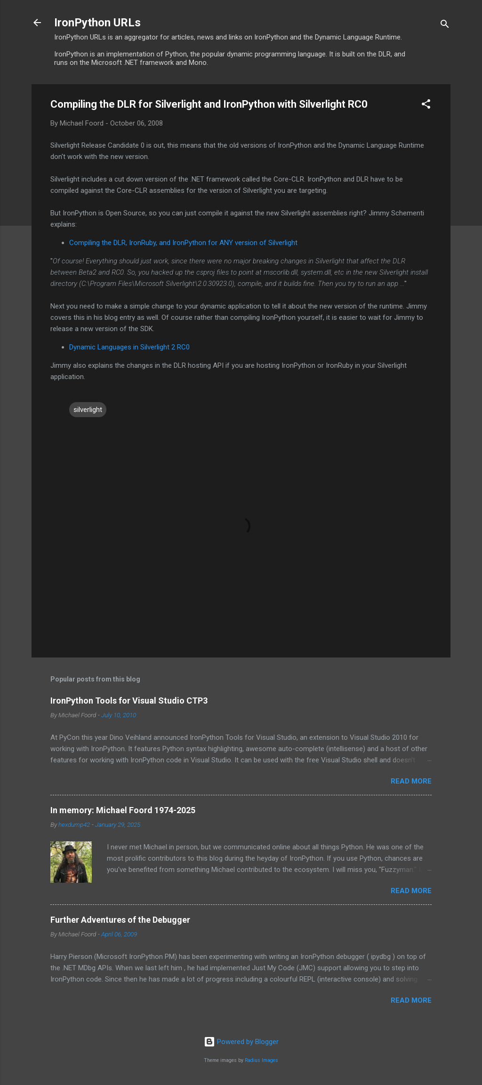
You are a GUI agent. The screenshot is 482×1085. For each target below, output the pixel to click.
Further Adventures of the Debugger (120, 920)
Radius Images (261, 1060)
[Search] (444, 25)
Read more (411, 781)
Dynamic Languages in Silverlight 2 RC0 (129, 347)
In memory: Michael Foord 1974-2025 (122, 810)
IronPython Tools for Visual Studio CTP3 (129, 700)
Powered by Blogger (241, 1041)
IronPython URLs (97, 22)
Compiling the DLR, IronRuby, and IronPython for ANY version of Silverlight (183, 242)
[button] (426, 105)
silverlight (87, 409)
